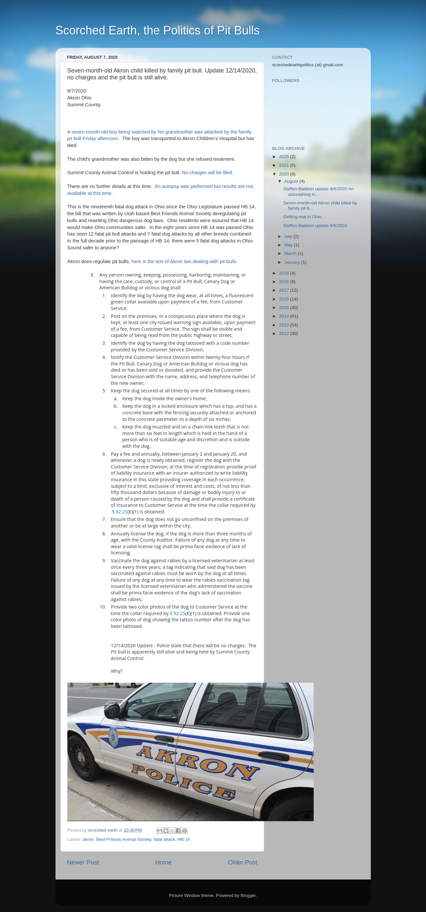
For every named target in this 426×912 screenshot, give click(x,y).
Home (163, 862)
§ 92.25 (119, 511)
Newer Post (83, 862)
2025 (284, 156)
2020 (284, 174)
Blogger (248, 895)
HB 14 (184, 839)
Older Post (242, 862)
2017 (284, 290)
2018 (284, 281)
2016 (284, 299)
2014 (284, 316)
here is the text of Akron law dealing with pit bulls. (185, 261)
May (289, 244)
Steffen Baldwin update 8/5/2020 (315, 225)
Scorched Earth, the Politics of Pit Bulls (158, 30)
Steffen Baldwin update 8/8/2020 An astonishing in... (318, 191)
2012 (284, 333)
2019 (284, 273)
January (293, 262)
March (291, 253)
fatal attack (164, 839)
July (289, 236)
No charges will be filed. (209, 172)
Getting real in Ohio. (303, 216)
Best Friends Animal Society (123, 839)
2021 (284, 165)
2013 (284, 324)
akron (88, 839)
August (292, 181)
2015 (284, 307)
